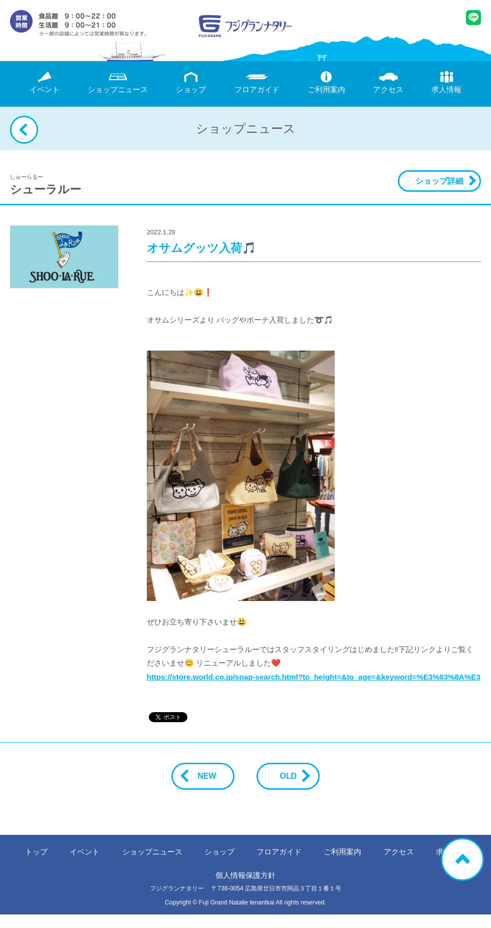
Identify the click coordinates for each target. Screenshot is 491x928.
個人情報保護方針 (245, 875)
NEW (202, 776)
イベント (45, 82)
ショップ (191, 82)
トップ (36, 851)
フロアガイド (257, 82)
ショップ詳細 (439, 181)
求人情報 (446, 82)
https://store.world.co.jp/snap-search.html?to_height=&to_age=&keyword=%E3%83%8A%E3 (313, 677)
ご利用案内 (326, 82)
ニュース (118, 82)
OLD (292, 776)
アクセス (388, 82)
